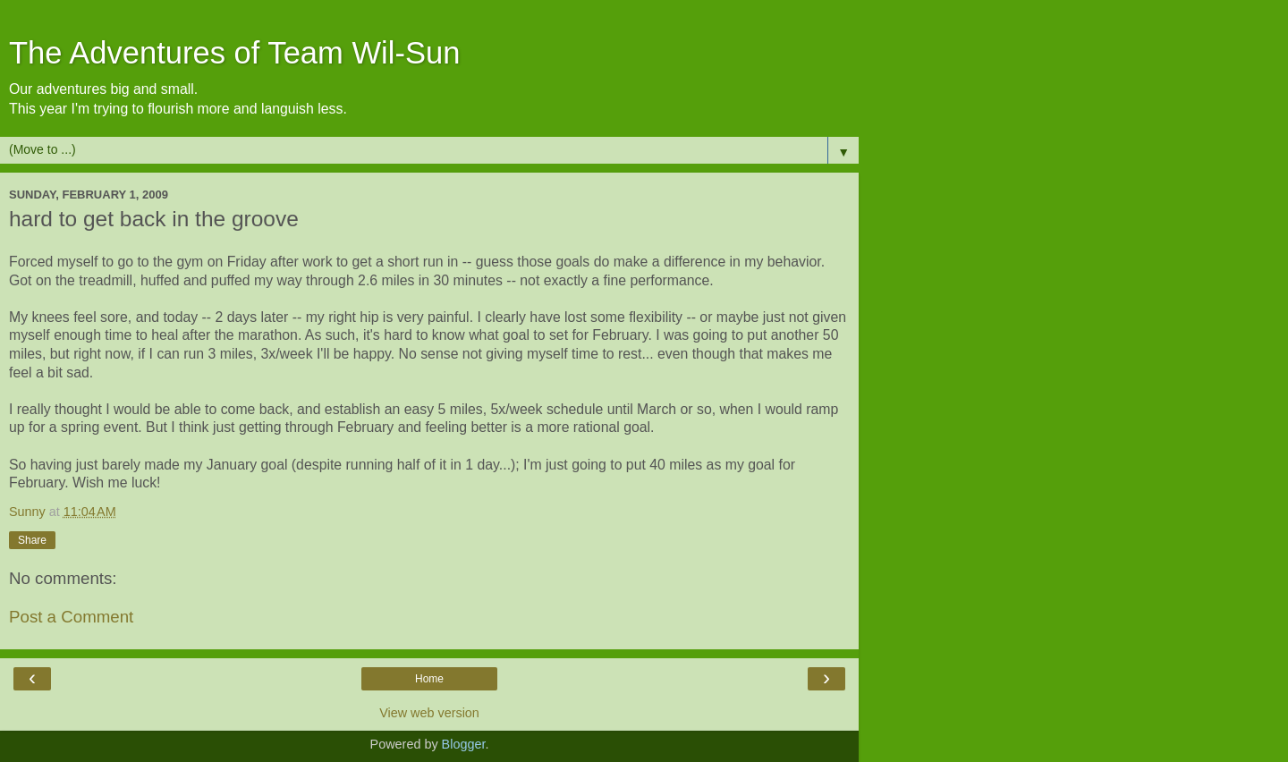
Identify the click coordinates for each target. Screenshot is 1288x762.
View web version (429, 713)
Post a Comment (71, 616)
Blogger (464, 744)
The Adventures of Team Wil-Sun (234, 53)
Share (32, 540)
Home (429, 679)
